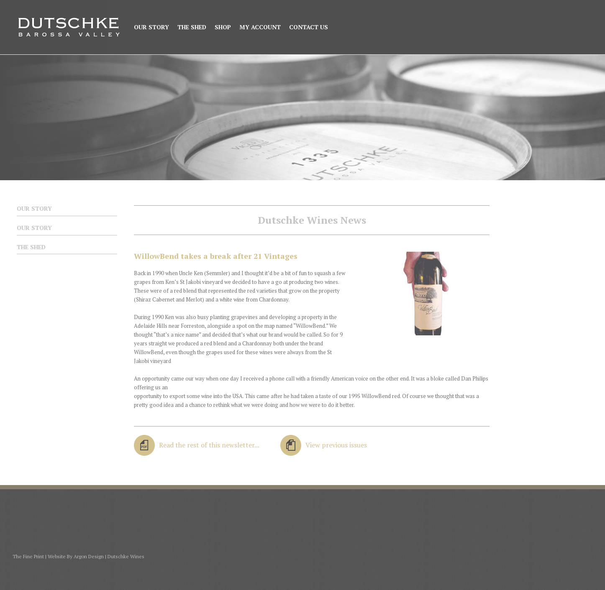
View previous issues (336, 445)
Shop (223, 27)
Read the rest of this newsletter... (209, 445)
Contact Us (308, 27)
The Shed (191, 27)
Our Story (151, 27)
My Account (260, 27)
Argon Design (89, 556)
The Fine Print (28, 556)
